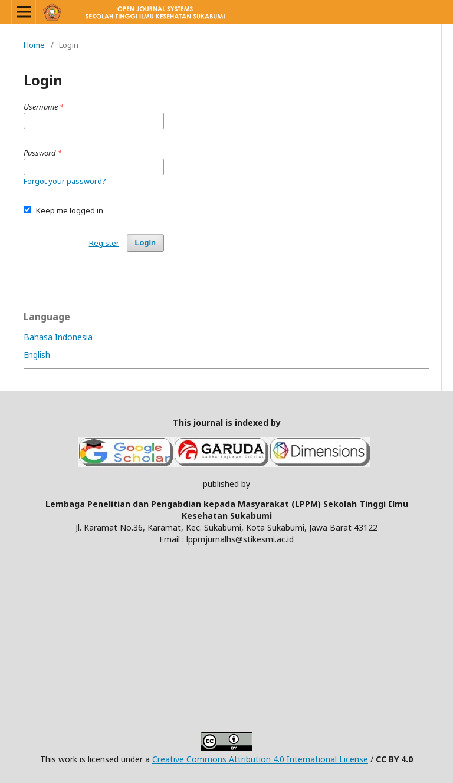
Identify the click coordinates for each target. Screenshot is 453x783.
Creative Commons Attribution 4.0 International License (260, 759)
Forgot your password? (65, 181)
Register (104, 243)
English (37, 354)
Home (34, 45)
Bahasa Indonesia (58, 337)
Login (145, 242)
